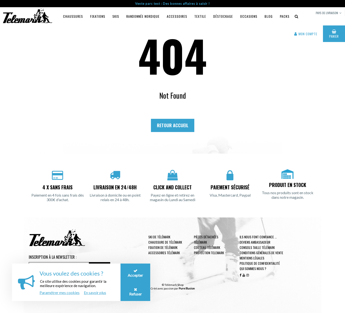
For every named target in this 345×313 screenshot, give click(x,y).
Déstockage (223, 16)
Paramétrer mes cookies (60, 292)
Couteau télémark (207, 247)
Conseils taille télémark (257, 247)
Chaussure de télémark (165, 242)
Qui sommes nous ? (253, 268)
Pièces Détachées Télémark (206, 239)
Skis (115, 16)
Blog (268, 16)
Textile (200, 16)
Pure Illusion (187, 288)
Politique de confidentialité (260, 263)
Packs (284, 16)
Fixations (97, 16)
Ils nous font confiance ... (258, 236)
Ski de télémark (159, 236)
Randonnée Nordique (143, 16)
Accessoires (177, 16)
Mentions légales (252, 257)
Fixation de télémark (163, 247)
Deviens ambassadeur (255, 242)
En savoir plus (95, 292)
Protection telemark (209, 252)
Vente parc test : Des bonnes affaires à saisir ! (172, 4)
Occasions (248, 16)
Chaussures (73, 16)
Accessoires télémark (164, 252)
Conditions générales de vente (261, 252)
